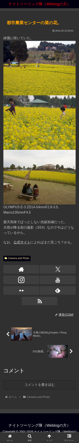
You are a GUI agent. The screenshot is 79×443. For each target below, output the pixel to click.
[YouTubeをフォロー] (58, 280)
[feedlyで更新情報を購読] (58, 290)
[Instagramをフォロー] (21, 280)
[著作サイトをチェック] (21, 269)
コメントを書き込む (39, 384)
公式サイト (21, 242)
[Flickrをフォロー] (21, 290)
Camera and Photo (17, 258)
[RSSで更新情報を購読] (40, 301)
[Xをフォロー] (58, 269)
